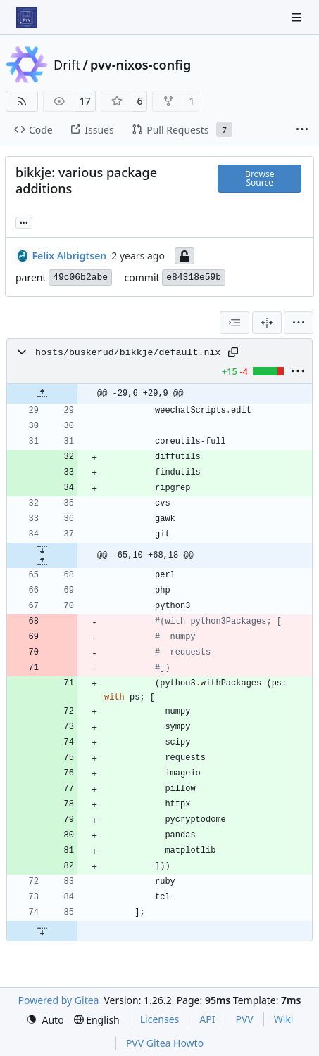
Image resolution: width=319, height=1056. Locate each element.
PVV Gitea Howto (165, 1043)
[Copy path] (233, 352)
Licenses (160, 1019)
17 (85, 101)
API (207, 1019)
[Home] (26, 17)
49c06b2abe (80, 277)
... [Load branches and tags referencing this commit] (24, 221)
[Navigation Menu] (298, 17)
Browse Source (259, 178)
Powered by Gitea (58, 1000)
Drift (67, 65)
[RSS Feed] (22, 101)
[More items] (302, 130)
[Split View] (267, 322)
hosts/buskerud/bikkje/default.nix (127, 352)
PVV (244, 1019)
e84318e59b (193, 277)
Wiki (284, 1019)
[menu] (298, 322)
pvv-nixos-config (140, 65)
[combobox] (234, 322)
